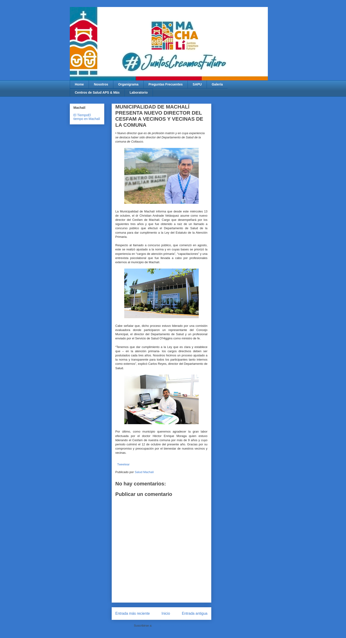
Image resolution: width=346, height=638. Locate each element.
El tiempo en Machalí (87, 117)
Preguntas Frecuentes (165, 84)
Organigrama (128, 84)
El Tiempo (81, 115)
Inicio (165, 613)
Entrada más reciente (132, 613)
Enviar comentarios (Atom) (171, 625)
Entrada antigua (194, 613)
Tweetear (123, 464)
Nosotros (101, 84)
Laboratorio (139, 92)
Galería (217, 84)
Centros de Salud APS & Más (97, 92)
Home (79, 84)
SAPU (197, 84)
